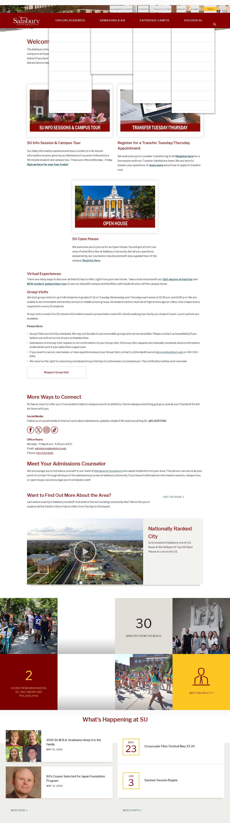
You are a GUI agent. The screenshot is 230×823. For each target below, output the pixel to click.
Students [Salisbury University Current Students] (143, 9)
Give (210, 9)
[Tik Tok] (54, 429)
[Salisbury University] (26, 20)
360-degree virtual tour (178, 279)
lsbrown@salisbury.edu (169, 352)
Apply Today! (172, 69)
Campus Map (171, 53)
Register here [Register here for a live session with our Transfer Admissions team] (185, 156)
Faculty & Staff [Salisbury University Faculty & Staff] (162, 9)
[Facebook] (30, 429)
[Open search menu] (213, 22)
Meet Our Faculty (201, 692)
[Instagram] (46, 429)
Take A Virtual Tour (176, 45)
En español (171, 61)
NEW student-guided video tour (47, 283)
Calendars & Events (121, 9)
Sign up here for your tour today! (47, 164)
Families (181, 9)
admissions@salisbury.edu (139, 58)
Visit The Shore (173, 497)
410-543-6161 (44, 453)
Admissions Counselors (108, 470)
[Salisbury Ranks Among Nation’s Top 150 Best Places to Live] (85, 551)
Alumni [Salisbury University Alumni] (195, 9)
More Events (132, 810)
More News (19, 810)
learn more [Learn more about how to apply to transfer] (156, 165)
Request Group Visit (56, 372)
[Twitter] (38, 429)
